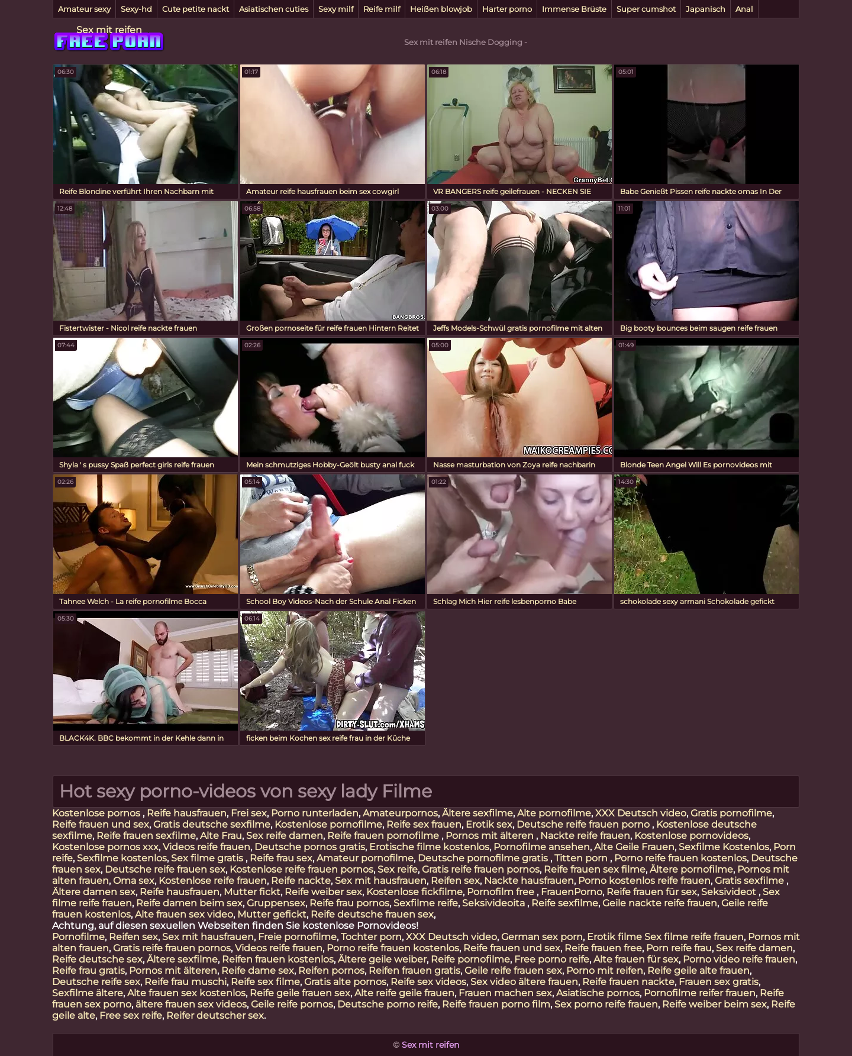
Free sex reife (130, 1015)
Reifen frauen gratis (414, 970)
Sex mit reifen (109, 29)
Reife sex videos (428, 981)
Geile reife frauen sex (513, 970)
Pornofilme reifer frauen (700, 993)
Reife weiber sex (323, 891)
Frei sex (249, 813)
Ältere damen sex (93, 891)
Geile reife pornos (292, 1004)
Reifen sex (455, 880)
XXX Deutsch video (640, 813)
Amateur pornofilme (365, 858)
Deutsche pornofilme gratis (484, 858)
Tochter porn (371, 936)
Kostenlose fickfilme (414, 891)
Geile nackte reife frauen (659, 903)
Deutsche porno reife (387, 1004)
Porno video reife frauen (739, 959)
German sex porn (542, 936)
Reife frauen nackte (628, 981)
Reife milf (381, 9)
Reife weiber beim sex (714, 1004)
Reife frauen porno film (496, 1004)
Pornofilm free (502, 891)
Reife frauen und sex (100, 824)
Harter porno (507, 9)
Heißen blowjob (441, 9)
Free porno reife (551, 959)
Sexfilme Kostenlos (724, 846)
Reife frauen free (603, 948)
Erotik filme (614, 936)
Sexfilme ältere (87, 993)
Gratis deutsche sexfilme (211, 824)
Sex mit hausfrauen (381, 880)
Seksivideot (730, 891)
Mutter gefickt (271, 914)
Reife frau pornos (349, 903)
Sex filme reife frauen (694, 936)
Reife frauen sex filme (595, 869)
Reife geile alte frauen (698, 970)
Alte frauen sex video (184, 914)
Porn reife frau (679, 948)
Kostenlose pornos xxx (105, 846)
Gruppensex (276, 903)
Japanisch (705, 9)
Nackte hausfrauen (529, 880)
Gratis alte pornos (345, 981)
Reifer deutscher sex (215, 1015)
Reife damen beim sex (189, 903)
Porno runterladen (315, 813)
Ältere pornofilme (691, 869)
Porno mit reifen (604, 970)
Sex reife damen (284, 835)
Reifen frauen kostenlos (278, 959)
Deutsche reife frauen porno (584, 824)
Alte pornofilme (554, 813)
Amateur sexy (84, 9)
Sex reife (397, 869)
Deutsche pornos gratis (309, 846)
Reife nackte (301, 880)
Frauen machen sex (505, 993)
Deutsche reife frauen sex (165, 869)
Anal (744, 9)
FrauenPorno (571, 891)
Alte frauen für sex (636, 959)
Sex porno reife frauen (606, 1004)
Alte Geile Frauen (634, 846)
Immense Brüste (574, 9)
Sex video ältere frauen (524, 981)
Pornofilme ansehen (541, 846)
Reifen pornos (331, 970)
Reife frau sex (281, 858)
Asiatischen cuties (273, 9)
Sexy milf (335, 9)
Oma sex (133, 880)
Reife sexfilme (564, 903)
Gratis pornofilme (731, 813)
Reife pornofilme (470, 959)
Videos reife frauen (206, 846)
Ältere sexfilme (477, 813)
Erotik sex (489, 824)
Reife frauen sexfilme (146, 835)
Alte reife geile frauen (404, 993)
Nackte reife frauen (585, 835)
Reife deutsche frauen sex (372, 914)
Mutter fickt (252, 891)
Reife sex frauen (424, 824)
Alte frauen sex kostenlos (186, 993)
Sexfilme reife (425, 903)
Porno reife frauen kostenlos (680, 858)
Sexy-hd (136, 9)
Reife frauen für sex (651, 891)
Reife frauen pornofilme (384, 835)
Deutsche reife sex (96, 981)
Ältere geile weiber (382, 959)
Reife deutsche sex (97, 959)
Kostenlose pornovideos (691, 835)
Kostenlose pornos (97, 813)
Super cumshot (646, 9)
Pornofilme (78, 936)
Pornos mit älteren (491, 835)
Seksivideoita (494, 903)
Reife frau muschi (185, 981)
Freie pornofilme (297, 936)
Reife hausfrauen (187, 813)
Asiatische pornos (598, 993)
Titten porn (582, 858)
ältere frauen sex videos (191, 1004)
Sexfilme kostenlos (122, 858)
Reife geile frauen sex (300, 993)
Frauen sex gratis (719, 981)
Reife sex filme (265, 981)
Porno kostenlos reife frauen (644, 880)
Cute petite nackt (195, 9)
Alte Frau (221, 835)
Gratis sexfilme (750, 880)
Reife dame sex (257, 970)
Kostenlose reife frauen (213, 880)
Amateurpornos (400, 813)
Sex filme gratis (208, 858)
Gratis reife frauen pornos (481, 869)
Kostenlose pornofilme (328, 824)
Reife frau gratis (88, 970)
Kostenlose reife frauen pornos (301, 869)
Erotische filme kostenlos (429, 846)
